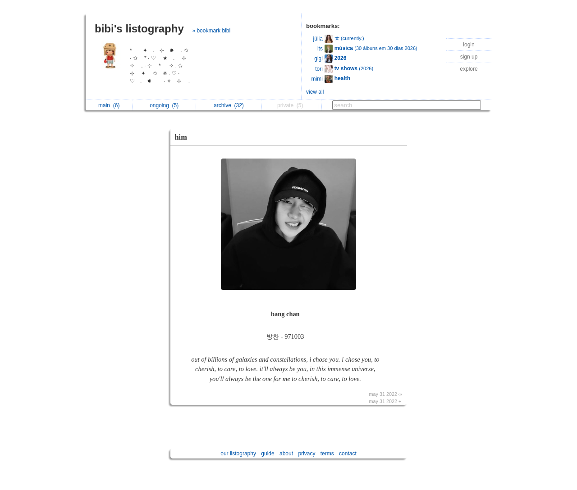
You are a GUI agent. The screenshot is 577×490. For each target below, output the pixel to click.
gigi (318, 58)
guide (267, 453)
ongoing (164, 105)
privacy (306, 453)
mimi (317, 79)
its (320, 48)
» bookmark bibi (211, 30)
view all (315, 92)
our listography (238, 453)
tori (319, 69)
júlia (318, 39)
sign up (469, 57)
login (468, 44)
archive (229, 105)
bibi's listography (139, 29)
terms (327, 453)
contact (348, 453)
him (181, 137)
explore (468, 69)
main (108, 105)
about (286, 453)
